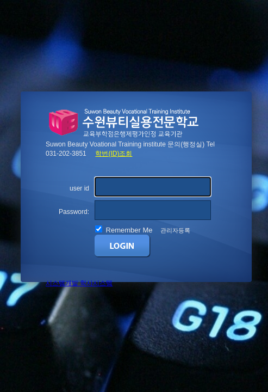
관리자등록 (175, 230)
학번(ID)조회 (113, 153)
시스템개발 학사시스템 (79, 283)
